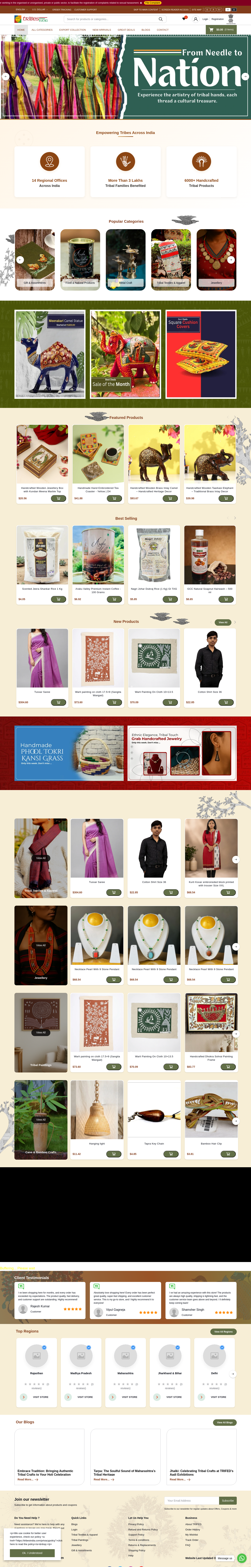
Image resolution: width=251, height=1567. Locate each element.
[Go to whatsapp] (242, 1558)
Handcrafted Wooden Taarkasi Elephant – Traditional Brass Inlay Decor (209, 490)
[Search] (115, 19)
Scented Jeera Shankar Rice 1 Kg (42, 588)
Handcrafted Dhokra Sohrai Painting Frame (211, 1058)
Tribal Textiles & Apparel (84, 1534)
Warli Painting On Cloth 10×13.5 (154, 692)
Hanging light (97, 1143)
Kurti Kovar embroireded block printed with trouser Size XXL (211, 884)
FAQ (187, 1545)
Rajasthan (36, 1373)
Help (131, 1555)
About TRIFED (193, 1524)
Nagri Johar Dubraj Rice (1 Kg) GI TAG (154, 588)
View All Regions (223, 1331)
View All (223, 622)
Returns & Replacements (142, 1545)
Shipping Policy (136, 1550)
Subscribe (228, 1500)
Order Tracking (61, 10)
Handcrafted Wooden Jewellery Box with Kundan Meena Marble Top (42, 490)
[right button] (245, 76)
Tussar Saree (42, 692)
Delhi (214, 1373)
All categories (42, 29)
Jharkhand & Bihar (170, 1373)
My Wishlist (191, 1534)
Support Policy (136, 1534)
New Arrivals (102, 29)
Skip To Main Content (146, 10)
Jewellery (76, 1545)
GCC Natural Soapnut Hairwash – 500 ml (209, 590)
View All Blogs (225, 1422)
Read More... (28, 1479)
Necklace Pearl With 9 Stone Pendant (97, 969)
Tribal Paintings (79, 1540)
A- (207, 10)
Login (205, 19)
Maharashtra (125, 1373)
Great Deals (126, 29)
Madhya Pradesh (81, 1373)
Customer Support (85, 10)
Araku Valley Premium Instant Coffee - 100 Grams (98, 590)
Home (21, 29)
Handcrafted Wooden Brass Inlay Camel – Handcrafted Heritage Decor (154, 490)
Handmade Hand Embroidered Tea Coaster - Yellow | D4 (98, 490)
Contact (163, 29)
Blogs (146, 29)
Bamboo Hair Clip (211, 1143)
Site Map (196, 10)
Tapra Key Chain (154, 1143)
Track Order (192, 1540)
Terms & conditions (138, 1540)
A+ (219, 10)
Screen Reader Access (175, 10)
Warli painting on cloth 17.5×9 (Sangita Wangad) (98, 694)
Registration (217, 19)
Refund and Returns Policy (143, 1529)
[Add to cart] (58, 498)
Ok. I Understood (32, 1552)
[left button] (6, 76)
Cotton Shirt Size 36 (210, 692)
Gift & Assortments (81, 1550)
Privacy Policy (136, 1524)
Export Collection (72, 29)
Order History (192, 1529)
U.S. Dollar (38, 9)
